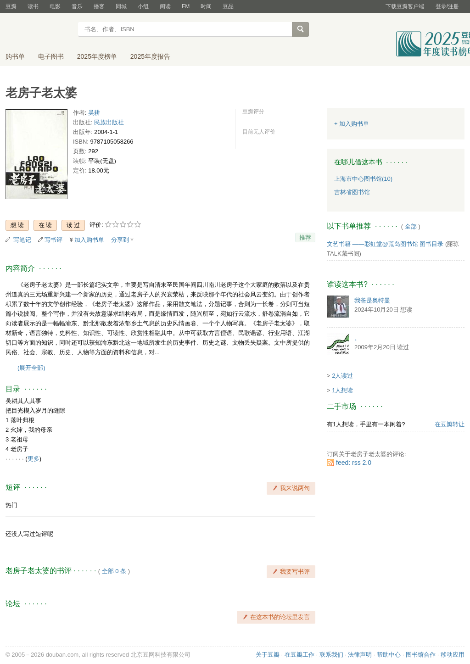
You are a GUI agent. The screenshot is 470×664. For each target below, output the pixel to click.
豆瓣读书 (39, 30)
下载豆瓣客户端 (405, 6)
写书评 (53, 239)
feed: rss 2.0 (353, 462)
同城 (121, 6)
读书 (33, 6)
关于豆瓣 (268, 654)
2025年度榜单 (97, 56)
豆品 (228, 6)
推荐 (305, 237)
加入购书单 (89, 239)
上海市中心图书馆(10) (363, 178)
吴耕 (94, 112)
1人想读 (342, 390)
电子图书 (51, 56)
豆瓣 (11, 6)
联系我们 (331, 654)
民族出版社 (109, 122)
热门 (11, 505)
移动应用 (452, 654)
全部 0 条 (114, 571)
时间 (206, 6)
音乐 (77, 6)
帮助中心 (389, 654)
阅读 (165, 6)
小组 (143, 6)
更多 (33, 458)
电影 (55, 6)
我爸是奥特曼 (372, 300)
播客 (99, 6)
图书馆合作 (421, 654)
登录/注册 (447, 6)
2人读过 (342, 375)
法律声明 (360, 654)
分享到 (120, 239)
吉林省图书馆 (352, 192)
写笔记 (22, 239)
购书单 (15, 56)
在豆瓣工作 (299, 654)
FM (186, 6)
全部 (411, 226)
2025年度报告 (150, 56)
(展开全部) (31, 367)
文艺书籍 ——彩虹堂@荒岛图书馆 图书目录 (385, 243)
